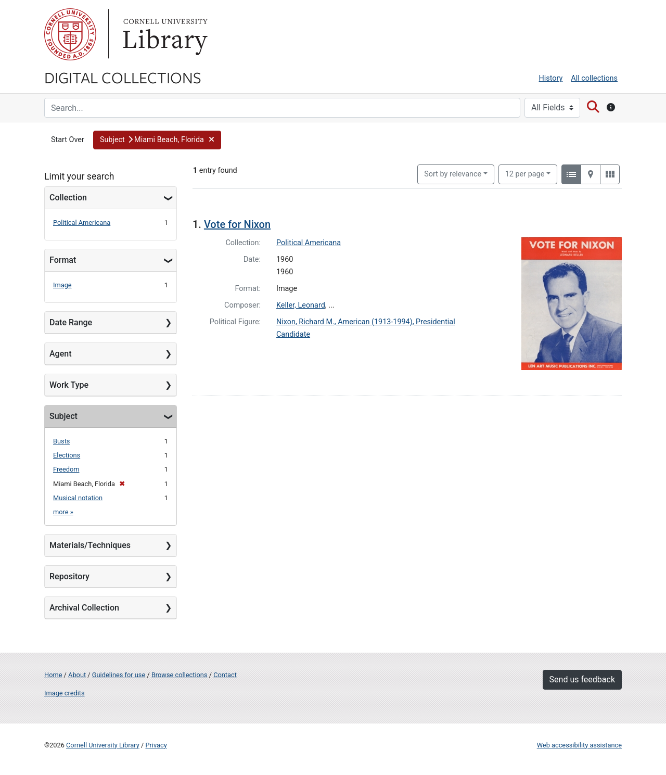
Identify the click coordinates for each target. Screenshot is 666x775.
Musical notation (78, 498)
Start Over (67, 139)
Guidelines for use (118, 675)
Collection (68, 197)
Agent (60, 354)
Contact (225, 675)
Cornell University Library (102, 745)
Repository (69, 576)
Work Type (68, 385)
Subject (63, 416)
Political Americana (81, 222)
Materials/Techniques (90, 545)
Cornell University (70, 34)
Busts (61, 441)
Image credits (64, 693)
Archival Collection (84, 608)
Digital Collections (122, 77)
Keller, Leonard (300, 305)
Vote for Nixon (237, 224)
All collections (594, 78)
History (551, 78)
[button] (157, 140)
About (77, 675)
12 (525, 173)
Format (62, 260)
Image (62, 285)
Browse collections (179, 675)
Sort (452, 174)
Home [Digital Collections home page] (53, 675)
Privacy (155, 745)
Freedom (66, 469)
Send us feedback (582, 679)
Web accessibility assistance (579, 745)
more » (63, 512)
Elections (66, 455)
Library (164, 34)
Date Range (70, 322)
